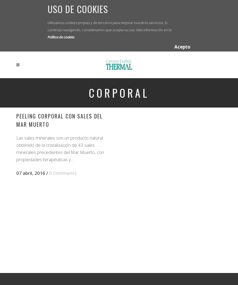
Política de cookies (61, 37)
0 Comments (62, 173)
